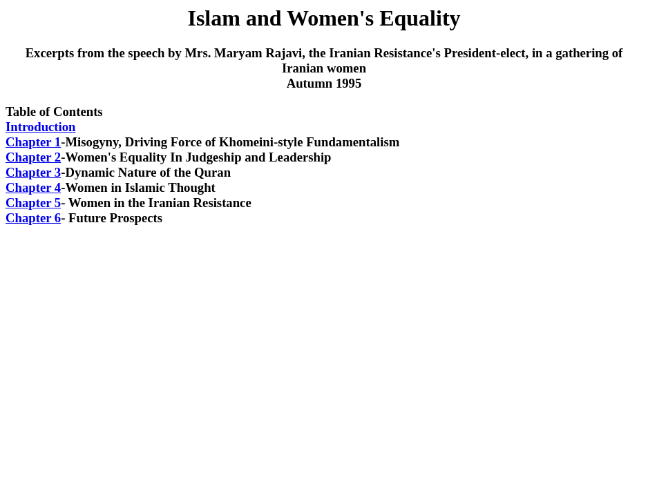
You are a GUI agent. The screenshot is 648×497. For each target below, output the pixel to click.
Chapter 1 (33, 142)
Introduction (41, 126)
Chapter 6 (33, 218)
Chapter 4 (33, 187)
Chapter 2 (33, 157)
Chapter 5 (33, 202)
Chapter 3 (33, 172)
